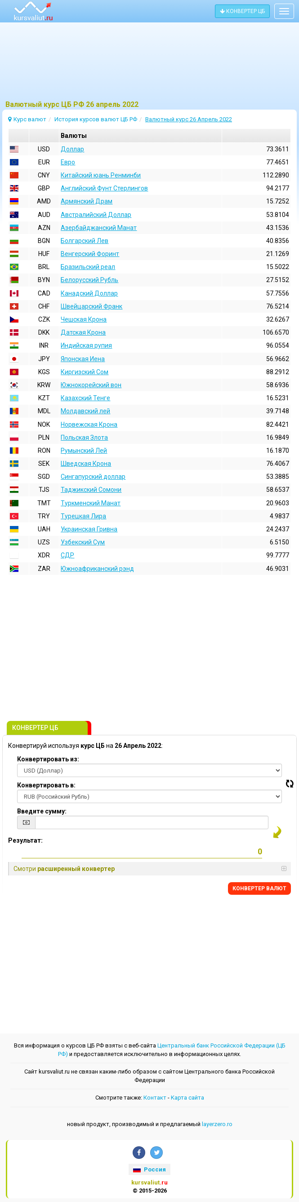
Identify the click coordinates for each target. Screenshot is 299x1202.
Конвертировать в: (46, 785)
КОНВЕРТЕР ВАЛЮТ (259, 888)
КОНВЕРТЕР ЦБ (242, 11)
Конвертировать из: (48, 759)
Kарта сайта (187, 1097)
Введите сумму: (42, 811)
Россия (149, 1169)
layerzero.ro (217, 1124)
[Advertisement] (149, 65)
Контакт (154, 1097)
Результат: (25, 840)
